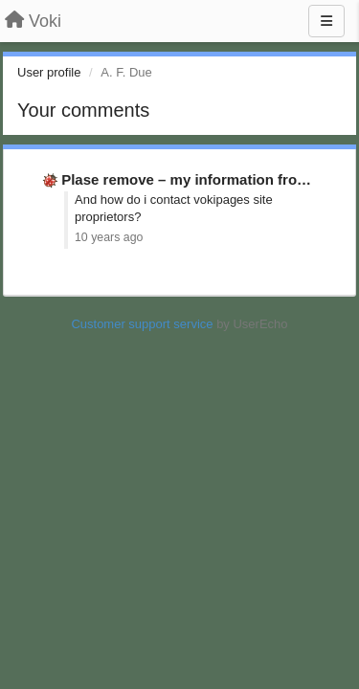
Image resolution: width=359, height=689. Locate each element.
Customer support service (142, 324)
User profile (48, 72)
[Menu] (326, 21)
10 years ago (109, 237)
